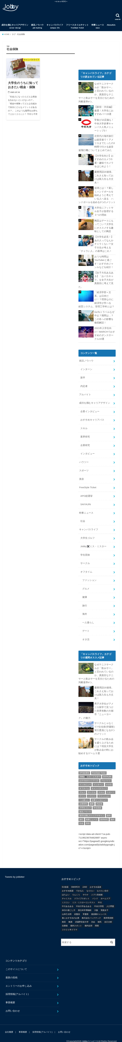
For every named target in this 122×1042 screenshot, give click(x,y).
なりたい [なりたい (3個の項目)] (90, 884)
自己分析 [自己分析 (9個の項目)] (108, 915)
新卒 (82, 375)
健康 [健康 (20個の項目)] (92, 797)
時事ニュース (98, 26)
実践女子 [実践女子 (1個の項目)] (104, 903)
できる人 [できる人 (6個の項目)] (80, 884)
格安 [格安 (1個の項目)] (64, 915)
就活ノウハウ (37, 26)
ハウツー (84, 458)
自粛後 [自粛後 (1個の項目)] (65, 919)
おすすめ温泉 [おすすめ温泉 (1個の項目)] (95, 880)
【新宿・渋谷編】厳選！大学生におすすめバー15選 (103, 110)
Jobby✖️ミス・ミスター (93, 542)
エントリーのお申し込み (19, 979)
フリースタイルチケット (77, 26)
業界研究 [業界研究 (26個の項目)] (104, 813)
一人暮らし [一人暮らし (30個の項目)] (84, 793)
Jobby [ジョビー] (90, 1034)
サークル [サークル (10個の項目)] (91, 786)
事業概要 (10, 996)
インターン (86, 366)
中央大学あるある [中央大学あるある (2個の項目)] (83, 900)
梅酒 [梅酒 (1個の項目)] (70, 915)
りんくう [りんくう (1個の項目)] (76, 888)
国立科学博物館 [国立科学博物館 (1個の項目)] (84, 903)
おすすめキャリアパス (92, 417)
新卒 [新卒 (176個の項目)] (109, 809)
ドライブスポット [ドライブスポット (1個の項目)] (81, 892)
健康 (84, 592)
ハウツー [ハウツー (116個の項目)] (91, 790)
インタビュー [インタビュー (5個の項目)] (85, 778)
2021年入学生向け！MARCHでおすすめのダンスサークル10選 (104, 331)
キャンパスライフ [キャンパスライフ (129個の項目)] (99, 782)
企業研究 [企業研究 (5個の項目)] (83, 797)
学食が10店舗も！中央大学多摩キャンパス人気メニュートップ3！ (104, 125)
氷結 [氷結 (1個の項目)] (93, 915)
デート (85, 625)
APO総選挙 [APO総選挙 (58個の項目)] (84, 766)
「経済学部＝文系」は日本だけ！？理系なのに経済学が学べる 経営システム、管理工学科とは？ (96, 297)
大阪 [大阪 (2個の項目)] (96, 903)
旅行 (84, 600)
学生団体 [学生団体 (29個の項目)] (97, 801)
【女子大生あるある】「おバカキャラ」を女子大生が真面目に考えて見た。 (95, 278)
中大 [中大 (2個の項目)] (100, 896)
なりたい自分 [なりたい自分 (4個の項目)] (102, 884)
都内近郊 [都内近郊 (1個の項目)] (88, 919)
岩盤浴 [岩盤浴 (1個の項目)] (77, 907)
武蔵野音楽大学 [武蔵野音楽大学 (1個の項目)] (81, 915)
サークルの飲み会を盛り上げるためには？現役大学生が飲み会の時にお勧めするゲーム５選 (95, 740)
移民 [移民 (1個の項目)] (100, 915)
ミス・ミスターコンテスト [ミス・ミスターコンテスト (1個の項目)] (83, 896)
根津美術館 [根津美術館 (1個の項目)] (108, 911)
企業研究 (85, 441)
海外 (84, 609)
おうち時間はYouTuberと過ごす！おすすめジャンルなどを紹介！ (103, 260)
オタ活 (85, 634)
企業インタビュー (89, 408)
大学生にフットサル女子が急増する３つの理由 (103, 210)
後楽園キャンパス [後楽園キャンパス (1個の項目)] (98, 907)
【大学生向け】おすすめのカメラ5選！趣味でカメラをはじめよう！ (103, 160)
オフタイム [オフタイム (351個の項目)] (84, 782)
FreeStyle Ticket (87, 483)
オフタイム (86, 567)
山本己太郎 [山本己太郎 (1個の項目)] (66, 907)
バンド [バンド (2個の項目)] (95, 892)
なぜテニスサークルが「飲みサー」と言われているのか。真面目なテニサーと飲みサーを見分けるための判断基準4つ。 (96, 92)
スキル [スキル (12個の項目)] (101, 786)
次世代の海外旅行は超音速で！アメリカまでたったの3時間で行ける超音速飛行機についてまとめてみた (96, 142)
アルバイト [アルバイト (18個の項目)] (106, 774)
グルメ (85, 583)
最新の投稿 (11, 971)
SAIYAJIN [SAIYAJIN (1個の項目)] (107, 770)
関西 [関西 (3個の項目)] (97, 919)
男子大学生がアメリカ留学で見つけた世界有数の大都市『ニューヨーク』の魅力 (95, 704)
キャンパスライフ (55, 26)
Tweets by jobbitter (15, 870)
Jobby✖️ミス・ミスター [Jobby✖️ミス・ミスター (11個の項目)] (89, 770)
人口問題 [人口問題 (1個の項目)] (110, 900)
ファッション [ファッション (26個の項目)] (104, 790)
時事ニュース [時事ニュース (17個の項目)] (91, 813)
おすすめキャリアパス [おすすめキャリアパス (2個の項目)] (88, 774)
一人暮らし (88, 617)
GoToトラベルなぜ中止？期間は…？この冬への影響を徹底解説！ (104, 315)
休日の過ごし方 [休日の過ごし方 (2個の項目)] (68, 903)
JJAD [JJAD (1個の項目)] (84, 880)
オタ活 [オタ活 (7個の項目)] (109, 778)
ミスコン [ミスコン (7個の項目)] (66, 896)
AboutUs (111, 25)
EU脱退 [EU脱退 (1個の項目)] (65, 880)
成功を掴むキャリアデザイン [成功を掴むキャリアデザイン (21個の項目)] (91, 809)
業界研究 (85, 433)
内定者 (84, 383)
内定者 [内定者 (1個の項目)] (99, 797)
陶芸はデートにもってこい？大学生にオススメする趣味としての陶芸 (103, 224)
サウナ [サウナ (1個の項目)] (85, 888)
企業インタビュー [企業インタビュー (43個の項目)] (99, 793)
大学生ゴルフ (87, 533)
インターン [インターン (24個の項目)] (98, 778)
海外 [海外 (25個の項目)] (112, 813)
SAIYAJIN (85, 500)
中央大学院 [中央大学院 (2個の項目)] (99, 900)
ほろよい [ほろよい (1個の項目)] (66, 888)
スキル (84, 425)
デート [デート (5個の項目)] (82, 790)
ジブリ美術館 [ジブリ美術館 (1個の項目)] (97, 888)
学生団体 (85, 550)
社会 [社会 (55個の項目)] (81, 817)
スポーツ (84, 467)
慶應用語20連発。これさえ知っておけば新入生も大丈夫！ (104, 176)
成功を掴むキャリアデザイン (14, 26)
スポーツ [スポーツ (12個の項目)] (110, 786)
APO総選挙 (86, 492)
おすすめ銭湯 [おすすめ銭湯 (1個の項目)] (67, 884)
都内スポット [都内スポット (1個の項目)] (76, 919)
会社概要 (9, 1025)
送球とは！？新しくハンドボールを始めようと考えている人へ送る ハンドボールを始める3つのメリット (96, 194)
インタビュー (87, 450)
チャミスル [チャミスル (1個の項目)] (66, 892)
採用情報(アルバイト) (17, 987)
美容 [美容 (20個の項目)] (88, 817)
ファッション (89, 575)
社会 (82, 517)
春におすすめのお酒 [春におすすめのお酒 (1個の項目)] (70, 911)
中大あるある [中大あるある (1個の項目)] (67, 900)
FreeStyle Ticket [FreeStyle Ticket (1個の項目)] (99, 766)
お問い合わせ (13, 1004)
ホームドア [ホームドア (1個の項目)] (105, 892)
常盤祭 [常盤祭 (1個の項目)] (85, 907)
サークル (85, 558)
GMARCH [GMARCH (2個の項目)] (75, 880)
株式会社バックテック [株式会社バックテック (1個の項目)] (91, 911)
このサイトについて (16, 962)
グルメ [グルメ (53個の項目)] (82, 786)
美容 (81, 475)
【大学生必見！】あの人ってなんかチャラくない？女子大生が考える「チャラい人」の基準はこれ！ (95, 242)
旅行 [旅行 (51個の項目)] (81, 813)
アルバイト (85, 391)
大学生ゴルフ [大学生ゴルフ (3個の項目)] (85, 801)
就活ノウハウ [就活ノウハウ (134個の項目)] (85, 805)
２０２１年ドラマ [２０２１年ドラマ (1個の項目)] (69, 923)
